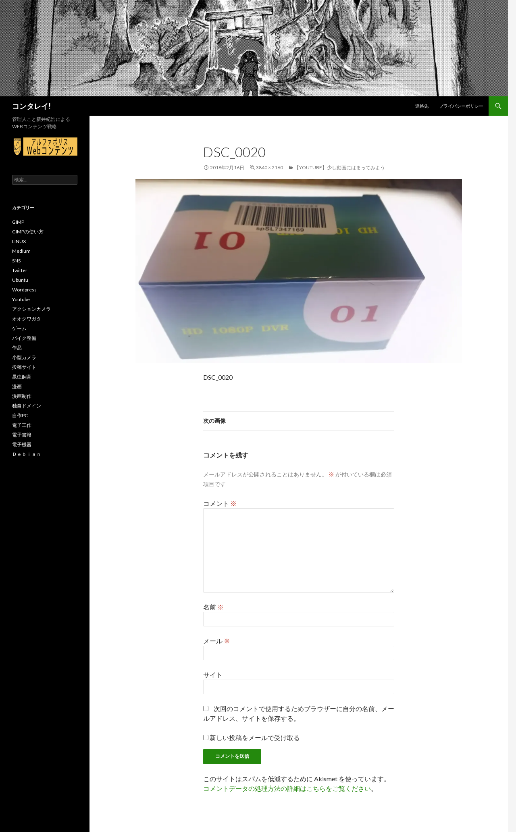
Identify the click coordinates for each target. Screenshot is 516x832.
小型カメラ (24, 357)
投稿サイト (24, 367)
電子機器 (21, 444)
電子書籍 (21, 435)
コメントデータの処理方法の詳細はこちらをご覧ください (287, 788)
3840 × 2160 (269, 167)
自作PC (20, 415)
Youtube (21, 299)
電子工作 (21, 425)
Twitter (19, 270)
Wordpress (24, 290)
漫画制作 (21, 396)
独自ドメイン (26, 406)
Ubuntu (20, 280)
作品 (17, 348)
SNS (16, 261)
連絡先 (422, 105)
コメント (220, 503)
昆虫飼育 (21, 377)
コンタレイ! (31, 106)
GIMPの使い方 (28, 232)
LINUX (19, 241)
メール (216, 641)
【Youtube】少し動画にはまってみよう (339, 167)
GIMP (18, 222)
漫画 (17, 386)
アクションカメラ (31, 309)
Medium (21, 251)
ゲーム (19, 328)
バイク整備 (24, 338)
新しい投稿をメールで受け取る (255, 737)
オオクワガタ (26, 319)
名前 (213, 607)
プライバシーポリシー (461, 105)
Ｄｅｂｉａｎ (26, 454)
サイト (213, 674)
